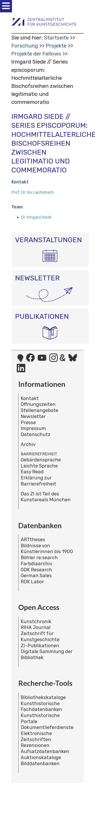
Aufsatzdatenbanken (45, 751)
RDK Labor (32, 582)
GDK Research (36, 570)
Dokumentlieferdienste (47, 727)
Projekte (56, 45)
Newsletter (33, 416)
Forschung (24, 45)
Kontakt (30, 398)
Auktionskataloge (41, 757)
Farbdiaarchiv (36, 564)
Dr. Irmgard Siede (36, 217)
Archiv (28, 444)
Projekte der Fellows (36, 54)
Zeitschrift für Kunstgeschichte (40, 636)
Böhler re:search (39, 557)
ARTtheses (33, 539)
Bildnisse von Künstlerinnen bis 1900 (47, 549)
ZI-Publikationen (40, 646)
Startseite (56, 37)
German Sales (36, 575)
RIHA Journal (36, 627)
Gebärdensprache (41, 460)
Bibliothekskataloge (43, 697)
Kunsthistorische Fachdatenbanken (41, 706)
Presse (28, 422)
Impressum (33, 428)
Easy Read (32, 472)
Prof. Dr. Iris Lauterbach (32, 192)
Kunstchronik (36, 621)
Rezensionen (35, 745)
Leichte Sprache (39, 466)
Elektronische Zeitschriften (36, 736)
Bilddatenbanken (40, 763)
